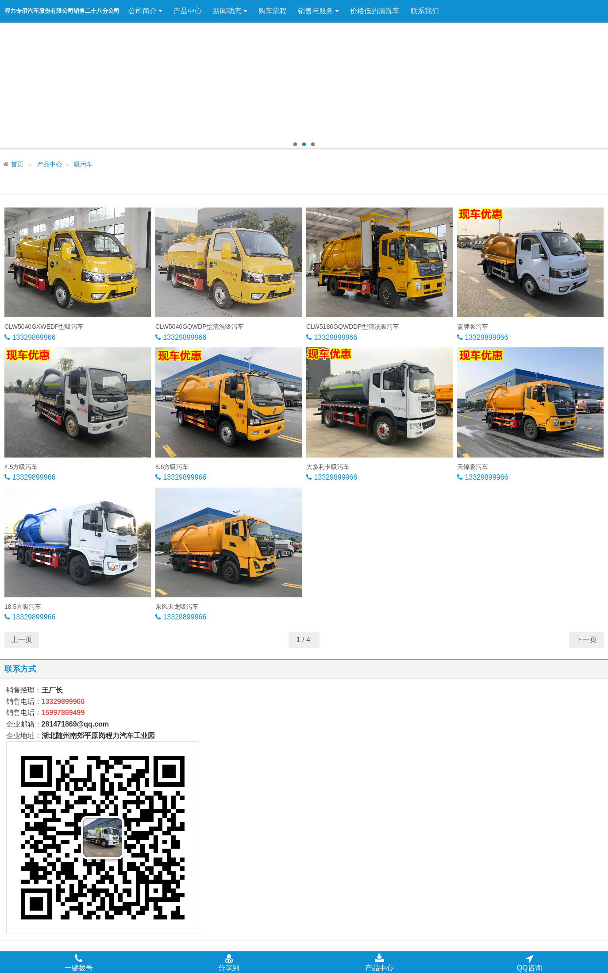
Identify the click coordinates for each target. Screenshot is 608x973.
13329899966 (32, 337)
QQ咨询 (529, 962)
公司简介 (145, 11)
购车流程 (272, 11)
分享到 (228, 962)
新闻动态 (230, 11)
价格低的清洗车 (375, 11)
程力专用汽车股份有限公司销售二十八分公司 (61, 11)
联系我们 (425, 11)
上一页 (21, 639)
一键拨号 (79, 962)
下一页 (586, 639)
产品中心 (187, 11)
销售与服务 (318, 11)
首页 (17, 164)
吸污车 (83, 164)
